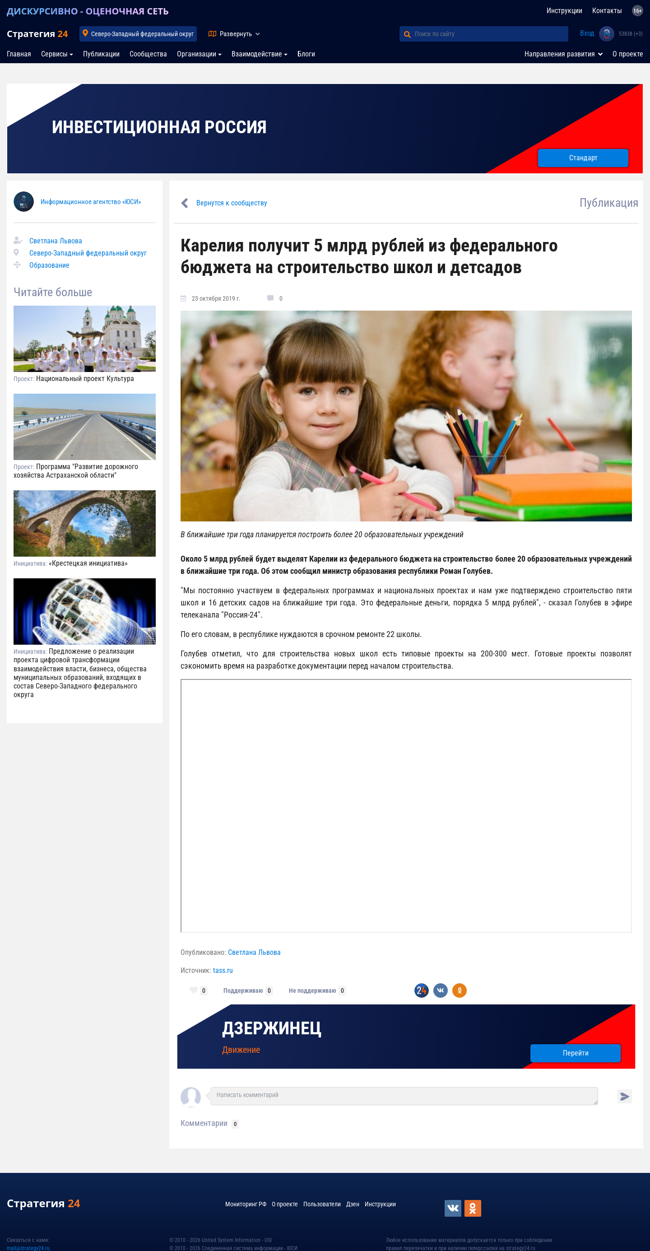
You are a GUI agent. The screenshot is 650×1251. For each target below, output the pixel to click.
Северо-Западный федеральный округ (142, 33)
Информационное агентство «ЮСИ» (91, 202)
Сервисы (54, 54)
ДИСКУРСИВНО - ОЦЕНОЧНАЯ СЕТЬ (88, 11)
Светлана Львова (55, 241)
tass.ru (223, 970)
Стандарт (583, 157)
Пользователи (322, 1204)
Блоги (306, 54)
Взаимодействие (257, 54)
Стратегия (37, 34)
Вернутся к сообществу (231, 203)
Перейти (576, 1053)
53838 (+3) (631, 34)
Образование (49, 265)
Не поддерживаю (312, 990)
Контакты (607, 10)
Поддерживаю (243, 990)
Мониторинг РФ (245, 1204)
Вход (587, 33)
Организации (196, 54)
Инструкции (564, 10)
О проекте (628, 54)
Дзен (352, 1204)
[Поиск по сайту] (491, 34)
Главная (19, 54)
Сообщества (148, 54)
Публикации (101, 54)
